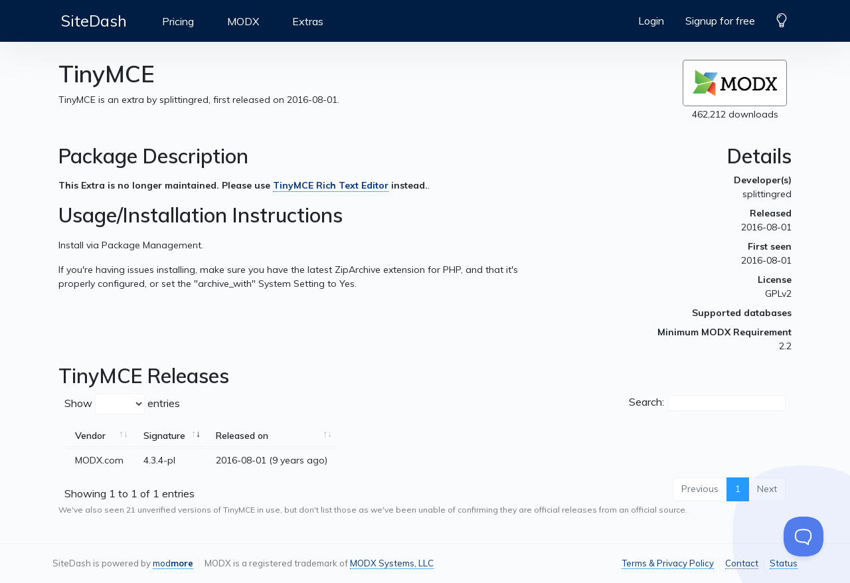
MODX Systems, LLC (392, 563)
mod (173, 563)
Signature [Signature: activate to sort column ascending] (164, 436)
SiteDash (94, 21)
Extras (307, 21)
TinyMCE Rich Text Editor (330, 185)
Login (651, 20)
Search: (707, 403)
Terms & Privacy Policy (668, 563)
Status (784, 563)
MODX (243, 21)
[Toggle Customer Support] (803, 536)
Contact (741, 563)
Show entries (122, 404)
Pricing (178, 21)
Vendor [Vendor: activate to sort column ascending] (90, 436)
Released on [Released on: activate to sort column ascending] (242, 436)
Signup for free (720, 20)
